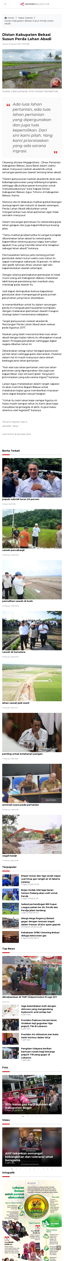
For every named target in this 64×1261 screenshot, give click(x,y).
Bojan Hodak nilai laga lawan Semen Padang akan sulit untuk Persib (39, 893)
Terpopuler (9, 867)
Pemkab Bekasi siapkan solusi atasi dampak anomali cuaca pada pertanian (29, 803)
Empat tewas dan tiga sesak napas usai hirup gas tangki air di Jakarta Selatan (41, 879)
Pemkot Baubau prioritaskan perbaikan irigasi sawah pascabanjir (30, 549)
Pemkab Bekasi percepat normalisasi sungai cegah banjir (29, 854)
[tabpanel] (32, 1094)
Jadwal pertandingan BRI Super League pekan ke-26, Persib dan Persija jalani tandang (39, 907)
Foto (5, 1067)
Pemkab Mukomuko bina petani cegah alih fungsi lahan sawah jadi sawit (32, 701)
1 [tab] (23, 1116)
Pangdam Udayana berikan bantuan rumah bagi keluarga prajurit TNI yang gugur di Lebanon (38, 1053)
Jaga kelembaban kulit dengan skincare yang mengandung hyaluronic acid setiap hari (38, 1009)
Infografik (8, 1172)
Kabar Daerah (25, 18)
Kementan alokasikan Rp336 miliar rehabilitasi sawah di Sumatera (30, 650)
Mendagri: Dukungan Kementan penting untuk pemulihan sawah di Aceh (30, 599)
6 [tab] (34, 1169)
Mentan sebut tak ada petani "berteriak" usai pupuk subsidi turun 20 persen (29, 498)
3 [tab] (32, 1116)
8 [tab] (43, 1169)
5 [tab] (40, 1116)
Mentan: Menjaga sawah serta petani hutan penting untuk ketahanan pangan (28, 752)
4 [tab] (36, 1116)
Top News (8, 948)
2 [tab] (27, 1116)
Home (9, 18)
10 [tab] (52, 1169)
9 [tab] (47, 1169)
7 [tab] (38, 1169)
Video (6, 1120)
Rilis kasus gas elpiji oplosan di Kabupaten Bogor (28, 1106)
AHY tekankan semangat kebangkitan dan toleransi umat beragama (29, 1157)
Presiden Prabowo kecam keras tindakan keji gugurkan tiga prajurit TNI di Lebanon (39, 1023)
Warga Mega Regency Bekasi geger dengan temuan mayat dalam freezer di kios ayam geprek (40, 921)
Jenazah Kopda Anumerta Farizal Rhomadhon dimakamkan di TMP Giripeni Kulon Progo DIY (30, 995)
